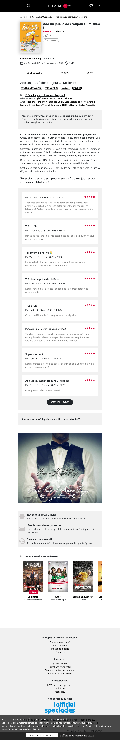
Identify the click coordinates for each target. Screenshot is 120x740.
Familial (65, 88)
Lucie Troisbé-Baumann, (49, 104)
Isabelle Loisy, (56, 101)
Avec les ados (51, 88)
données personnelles (63, 670)
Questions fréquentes (60, 666)
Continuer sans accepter (77, 735)
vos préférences (72, 725)
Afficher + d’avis (60, 402)
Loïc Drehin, (71, 101)
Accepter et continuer (42, 735)
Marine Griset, (27, 104)
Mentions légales (60, 648)
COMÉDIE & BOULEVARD (31, 88)
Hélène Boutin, (70, 104)
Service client (60, 663)
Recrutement (60, 645)
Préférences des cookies (60, 673)
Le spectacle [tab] (34, 72)
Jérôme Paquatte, (34, 95)
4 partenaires (23, 725)
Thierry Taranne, (86, 101)
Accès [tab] (90, 72)
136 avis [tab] (64, 72)
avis (49, 35)
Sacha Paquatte (87, 104)
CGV (47, 670)
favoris (51, 40)
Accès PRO (60, 691)
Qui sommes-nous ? (60, 642)
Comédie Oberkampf (31, 58)
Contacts (60, 651)
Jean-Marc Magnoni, (37, 101)
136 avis (60, 31)
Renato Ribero (64, 98)
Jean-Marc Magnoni (54, 95)
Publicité (60, 688)
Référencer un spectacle (60, 685)
